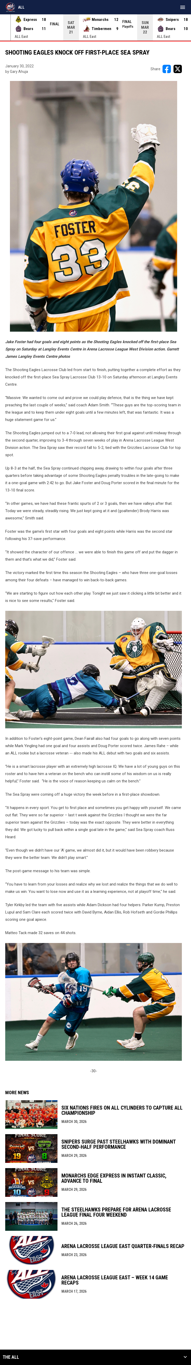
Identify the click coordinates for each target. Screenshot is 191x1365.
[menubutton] (183, 7)
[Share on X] (177, 69)
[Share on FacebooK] (167, 69)
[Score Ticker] (95, 27)
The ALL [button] (11, 1357)
